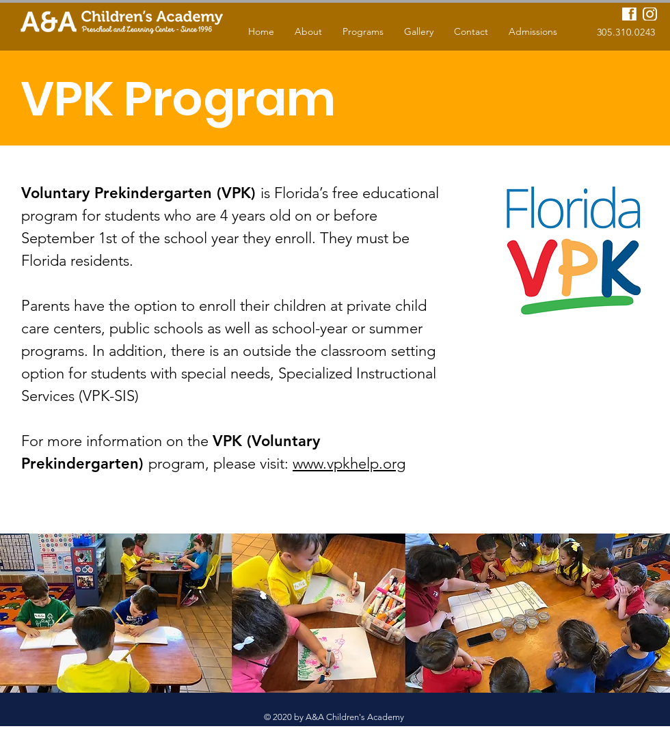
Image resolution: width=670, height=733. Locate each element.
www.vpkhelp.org (349, 463)
